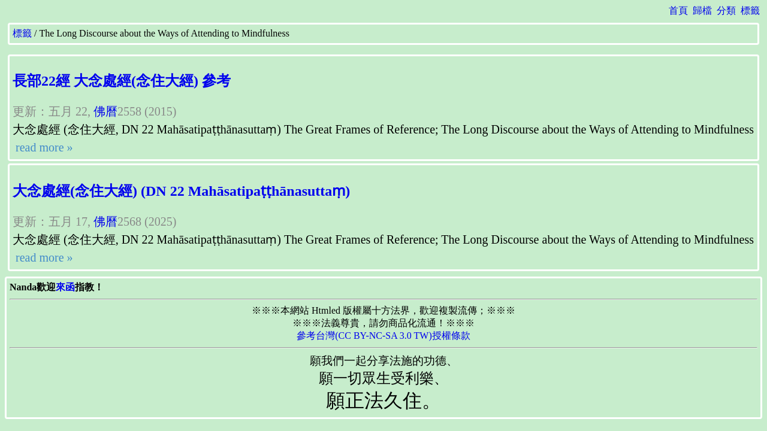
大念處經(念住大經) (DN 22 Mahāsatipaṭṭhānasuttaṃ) (181, 191)
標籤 (750, 10)
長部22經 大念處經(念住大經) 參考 (122, 81)
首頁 (678, 10)
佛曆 (105, 111)
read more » (43, 147)
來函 (65, 287)
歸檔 (702, 10)
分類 (726, 10)
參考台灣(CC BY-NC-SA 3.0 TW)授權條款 (383, 335)
